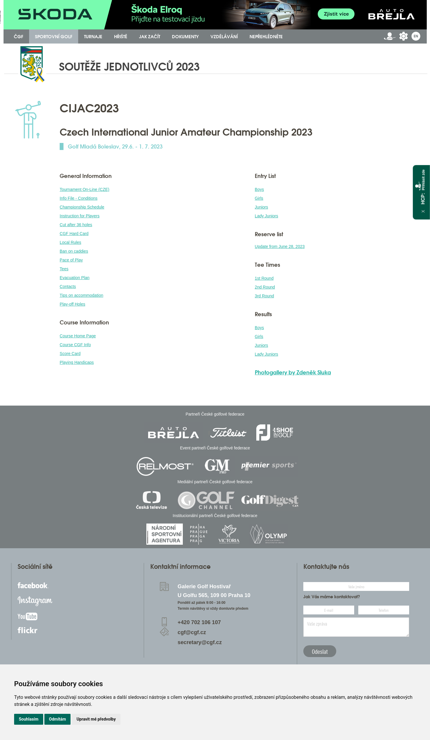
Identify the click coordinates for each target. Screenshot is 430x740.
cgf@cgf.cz (192, 632)
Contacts (68, 286)
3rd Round (264, 296)
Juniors (261, 207)
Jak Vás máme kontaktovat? (331, 596)
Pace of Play (71, 260)
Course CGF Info (75, 344)
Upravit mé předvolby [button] (96, 719)
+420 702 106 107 (199, 622)
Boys (259, 189)
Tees (64, 268)
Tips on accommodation (81, 295)
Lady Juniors (266, 216)
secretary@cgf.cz (200, 642)
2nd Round (265, 287)
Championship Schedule (82, 207)
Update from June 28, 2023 (280, 246)
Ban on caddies (74, 251)
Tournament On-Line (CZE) (84, 189)
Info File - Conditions (78, 198)
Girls (259, 198)
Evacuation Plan (74, 277)
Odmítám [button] (57, 719)
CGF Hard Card (74, 233)
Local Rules (70, 242)
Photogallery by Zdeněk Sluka (293, 372)
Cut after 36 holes (76, 224)
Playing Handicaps (77, 362)
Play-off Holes (72, 304)
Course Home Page (78, 336)
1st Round (264, 278)
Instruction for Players (79, 216)
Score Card (70, 353)
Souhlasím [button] (29, 719)
